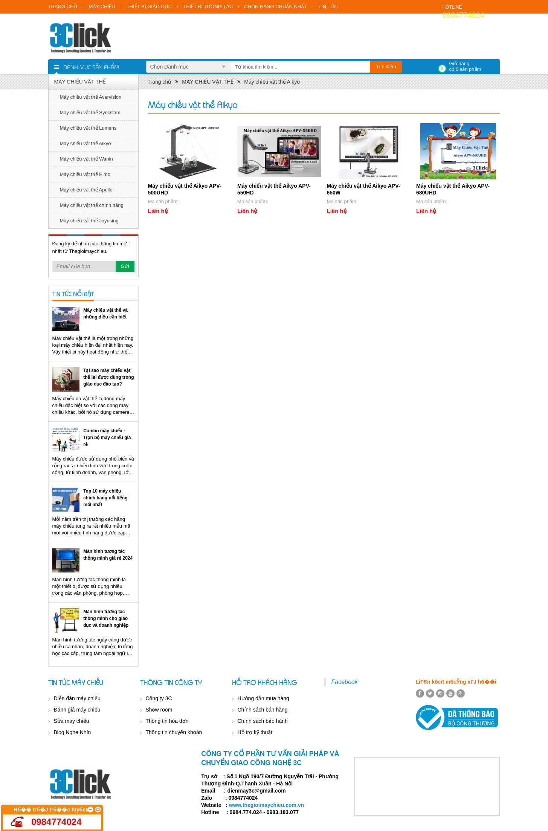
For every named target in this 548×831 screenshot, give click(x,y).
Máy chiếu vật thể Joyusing (89, 220)
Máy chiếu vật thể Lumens (88, 128)
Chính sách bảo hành (263, 721)
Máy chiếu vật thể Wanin (86, 159)
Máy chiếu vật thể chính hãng (92, 205)
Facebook (344, 682)
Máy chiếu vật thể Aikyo (85, 143)
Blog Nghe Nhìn (72, 732)
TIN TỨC (328, 6)
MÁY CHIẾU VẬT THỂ (80, 82)
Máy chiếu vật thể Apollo (86, 190)
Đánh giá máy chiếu (77, 710)
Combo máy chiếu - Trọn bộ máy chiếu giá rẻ (107, 437)
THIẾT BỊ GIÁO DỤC (149, 6)
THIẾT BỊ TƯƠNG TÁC (208, 6)
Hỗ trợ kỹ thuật (255, 732)
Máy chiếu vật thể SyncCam (90, 112)
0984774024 (463, 15)
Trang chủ (160, 82)
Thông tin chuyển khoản (174, 732)
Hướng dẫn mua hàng (263, 698)
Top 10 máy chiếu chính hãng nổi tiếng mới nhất (105, 497)
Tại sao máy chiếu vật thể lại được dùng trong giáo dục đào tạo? (108, 377)
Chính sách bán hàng (263, 710)
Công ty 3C (159, 698)
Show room (159, 710)
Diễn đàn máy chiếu (77, 698)
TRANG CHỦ (63, 6)
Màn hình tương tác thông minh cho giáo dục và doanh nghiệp (105, 618)
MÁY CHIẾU (102, 6)
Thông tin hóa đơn (167, 721)
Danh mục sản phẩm (91, 67)
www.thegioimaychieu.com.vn (266, 805)
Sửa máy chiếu (71, 721)
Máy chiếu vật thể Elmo (85, 174)
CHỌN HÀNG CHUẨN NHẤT (275, 6)
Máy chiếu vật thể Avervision (91, 97)
